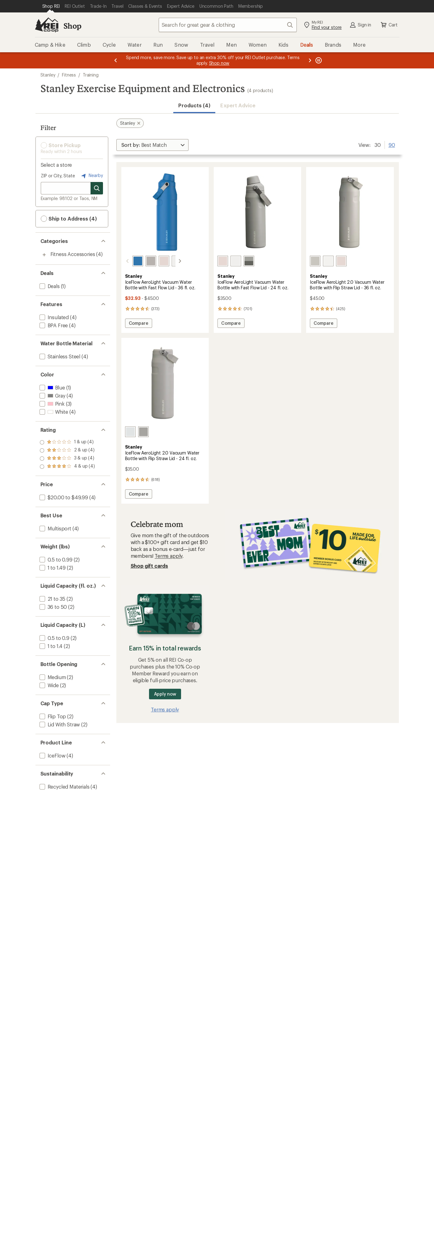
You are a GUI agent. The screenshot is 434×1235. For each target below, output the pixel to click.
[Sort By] (152, 145)
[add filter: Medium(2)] (52, 677)
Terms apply (168, 556)
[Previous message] (115, 60)
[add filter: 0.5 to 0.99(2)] (55, 559)
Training (91, 74)
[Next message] (310, 60)
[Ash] (143, 261)
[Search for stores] (97, 188)
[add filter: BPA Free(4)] (53, 325)
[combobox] (228, 25)
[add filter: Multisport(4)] (54, 528)
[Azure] (130, 261)
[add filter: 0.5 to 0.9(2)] (53, 638)
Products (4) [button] (194, 105)
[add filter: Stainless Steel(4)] (59, 356)
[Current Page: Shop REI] (51, 6)
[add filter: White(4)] (53, 412)
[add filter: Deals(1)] (49, 286)
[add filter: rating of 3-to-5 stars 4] (67, 450)
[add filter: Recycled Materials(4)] (64, 787)
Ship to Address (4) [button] (69, 219)
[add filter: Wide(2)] (48, 685)
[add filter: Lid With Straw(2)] (59, 724)
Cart (388, 25)
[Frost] (169, 261)
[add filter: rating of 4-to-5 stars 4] (67, 442)
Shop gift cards (149, 566)
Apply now (165, 694)
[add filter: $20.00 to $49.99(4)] (63, 497)
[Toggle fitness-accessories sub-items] (44, 255)
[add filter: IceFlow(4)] (52, 755)
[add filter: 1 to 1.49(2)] (52, 568)
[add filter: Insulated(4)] (53, 317)
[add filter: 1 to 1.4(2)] (50, 646)
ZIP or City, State (58, 175)
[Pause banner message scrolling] (318, 60)
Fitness (69, 74)
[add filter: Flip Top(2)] (52, 716)
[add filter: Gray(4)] (51, 395)
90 (392, 144)
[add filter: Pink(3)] (51, 404)
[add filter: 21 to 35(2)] (52, 599)
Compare (139, 324)
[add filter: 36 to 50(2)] (52, 607)
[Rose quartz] (156, 261)
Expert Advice (237, 105)
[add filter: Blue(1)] (51, 387)
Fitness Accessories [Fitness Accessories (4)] (72, 254)
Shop (72, 25)
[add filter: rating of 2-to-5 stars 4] (67, 458)
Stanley (47, 74)
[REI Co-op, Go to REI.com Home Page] (46, 24)
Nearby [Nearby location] (91, 175)
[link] (165, 212)
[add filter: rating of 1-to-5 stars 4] (67, 467)
